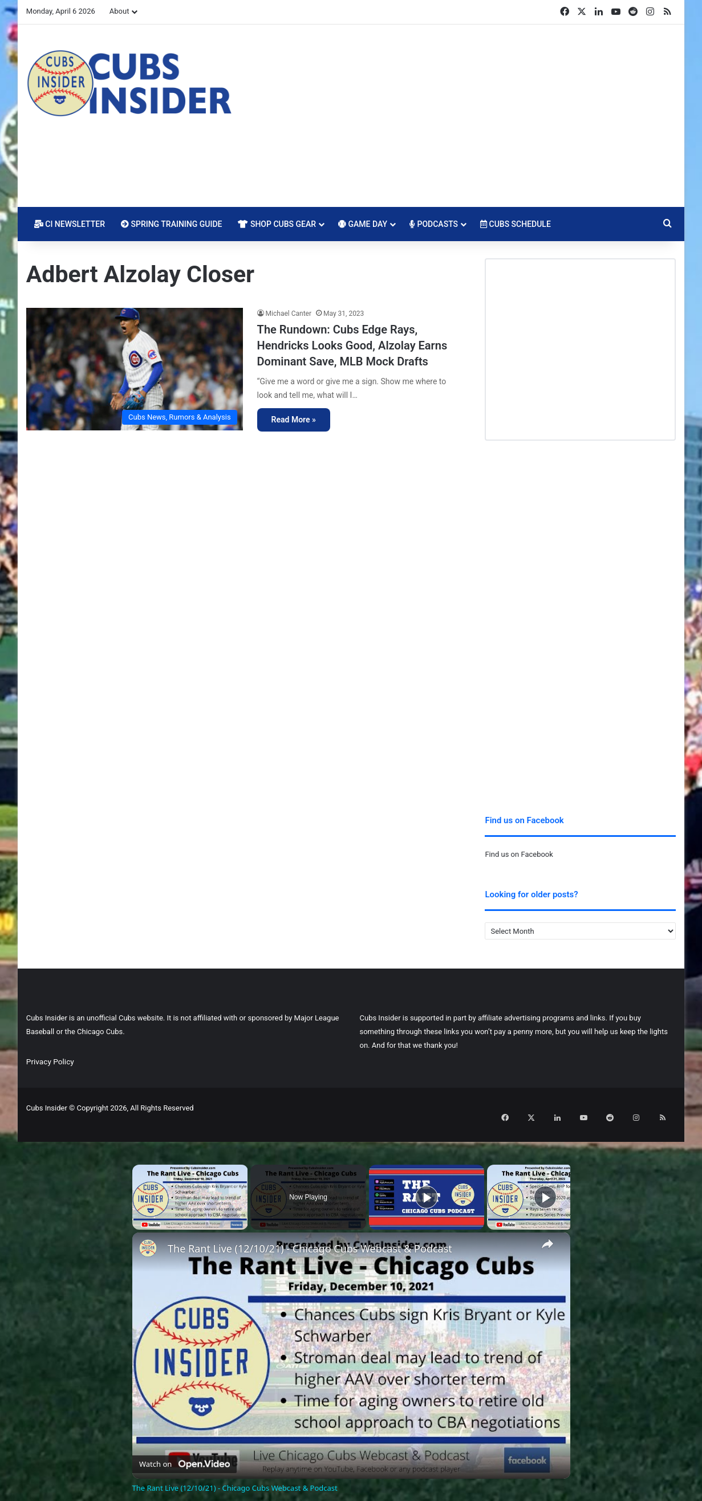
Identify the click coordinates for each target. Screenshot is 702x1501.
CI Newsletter (69, 224)
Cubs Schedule (515, 224)
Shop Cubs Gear (277, 224)
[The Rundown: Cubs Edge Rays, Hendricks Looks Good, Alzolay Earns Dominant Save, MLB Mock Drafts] (134, 369)
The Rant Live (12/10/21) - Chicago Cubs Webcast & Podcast (310, 1236)
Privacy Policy (50, 1061)
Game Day (362, 224)
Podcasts (433, 224)
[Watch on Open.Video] (184, 1448)
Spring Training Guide (171, 224)
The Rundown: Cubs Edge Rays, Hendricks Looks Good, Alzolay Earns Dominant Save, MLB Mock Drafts (352, 345)
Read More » (293, 419)
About (119, 11)
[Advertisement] (462, 116)
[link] (150, 1237)
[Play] (426, 1184)
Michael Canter (288, 314)
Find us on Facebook (519, 854)
